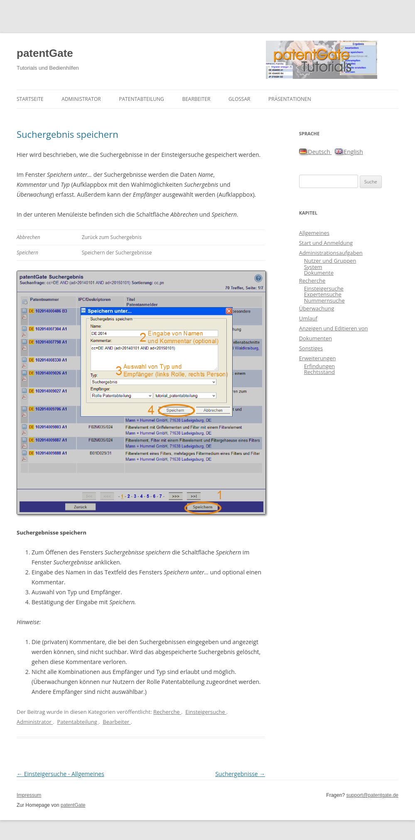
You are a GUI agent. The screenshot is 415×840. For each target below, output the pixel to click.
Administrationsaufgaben (331, 252)
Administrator (81, 99)
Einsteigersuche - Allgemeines (60, 774)
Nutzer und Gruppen (330, 260)
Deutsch (315, 152)
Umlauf (308, 318)
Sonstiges (311, 348)
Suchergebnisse (240, 774)
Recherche (167, 711)
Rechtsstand (319, 372)
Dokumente (319, 272)
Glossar (239, 99)
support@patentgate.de (372, 795)
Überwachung (316, 308)
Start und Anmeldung (326, 243)
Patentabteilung (141, 99)
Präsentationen (289, 99)
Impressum (29, 795)
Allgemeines (314, 233)
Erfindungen (319, 366)
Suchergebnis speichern (67, 134)
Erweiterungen (317, 358)
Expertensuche (322, 294)
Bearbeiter (196, 99)
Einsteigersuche (205, 711)
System (313, 267)
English (349, 152)
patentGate (45, 53)
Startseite (30, 99)
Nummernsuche (324, 300)
